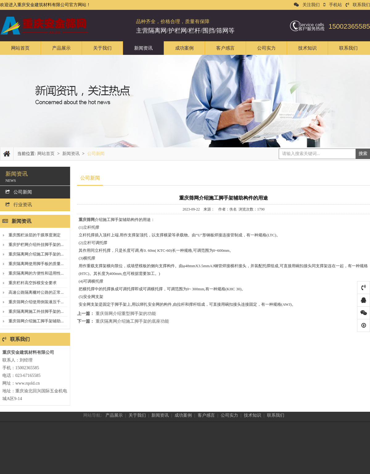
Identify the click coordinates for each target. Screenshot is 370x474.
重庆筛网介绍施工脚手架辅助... (34, 321)
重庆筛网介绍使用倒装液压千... (34, 302)
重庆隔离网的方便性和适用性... (34, 273)
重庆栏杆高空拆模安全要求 (31, 282)
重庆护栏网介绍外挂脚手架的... (34, 244)
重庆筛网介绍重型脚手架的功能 (126, 313)
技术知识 (307, 48)
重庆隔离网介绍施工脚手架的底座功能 (132, 321)
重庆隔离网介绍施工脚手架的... (34, 254)
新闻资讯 (143, 48)
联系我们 (358, 4)
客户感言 (225, 48)
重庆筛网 (87, 219)
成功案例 (184, 48)
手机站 (332, 4)
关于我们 (102, 48)
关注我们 (307, 4)
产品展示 (61, 48)
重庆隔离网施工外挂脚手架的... (34, 311)
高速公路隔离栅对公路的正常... (34, 292)
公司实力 (266, 48)
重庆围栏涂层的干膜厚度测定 (33, 235)
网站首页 (20, 48)
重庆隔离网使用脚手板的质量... (34, 263)
